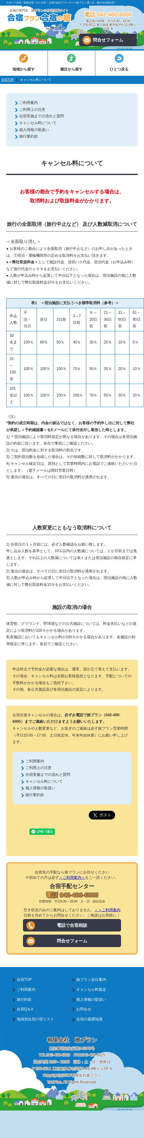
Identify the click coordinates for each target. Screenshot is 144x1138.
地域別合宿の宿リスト (35, 1019)
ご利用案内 (28, 102)
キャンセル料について (37, 123)
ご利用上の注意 (32, 109)
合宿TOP (7, 79)
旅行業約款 (28, 136)
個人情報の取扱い (34, 130)
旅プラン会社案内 (91, 979)
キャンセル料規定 (91, 989)
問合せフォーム (102, 40)
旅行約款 (24, 999)
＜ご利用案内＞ (72, 877)
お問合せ (83, 1009)
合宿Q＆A (25, 1009)
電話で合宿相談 (56, 925)
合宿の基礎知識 (89, 1019)
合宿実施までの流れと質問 (41, 116)
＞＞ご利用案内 (107, 910)
